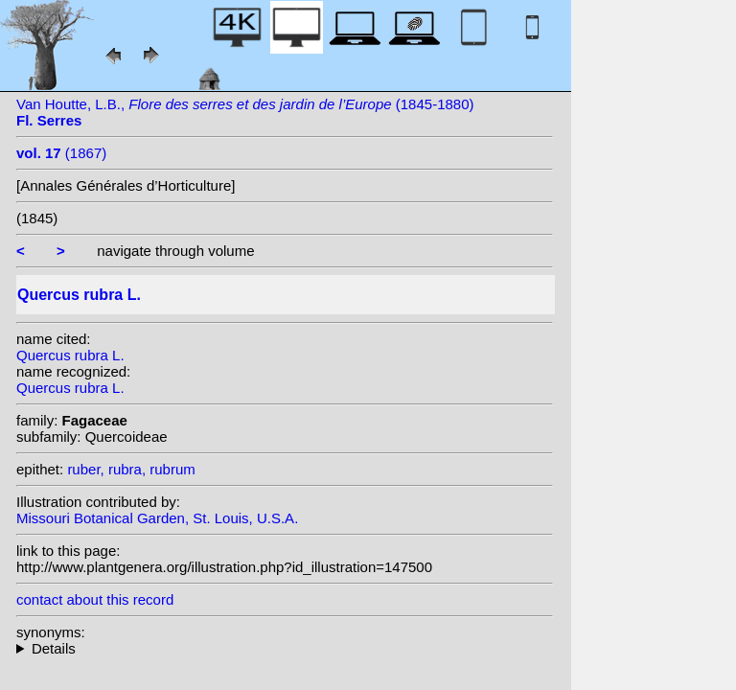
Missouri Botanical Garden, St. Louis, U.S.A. (157, 518)
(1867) (61, 153)
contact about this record (94, 599)
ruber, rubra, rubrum (131, 469)
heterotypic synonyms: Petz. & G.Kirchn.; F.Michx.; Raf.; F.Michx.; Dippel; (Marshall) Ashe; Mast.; (284, 648)
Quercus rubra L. (70, 355)
